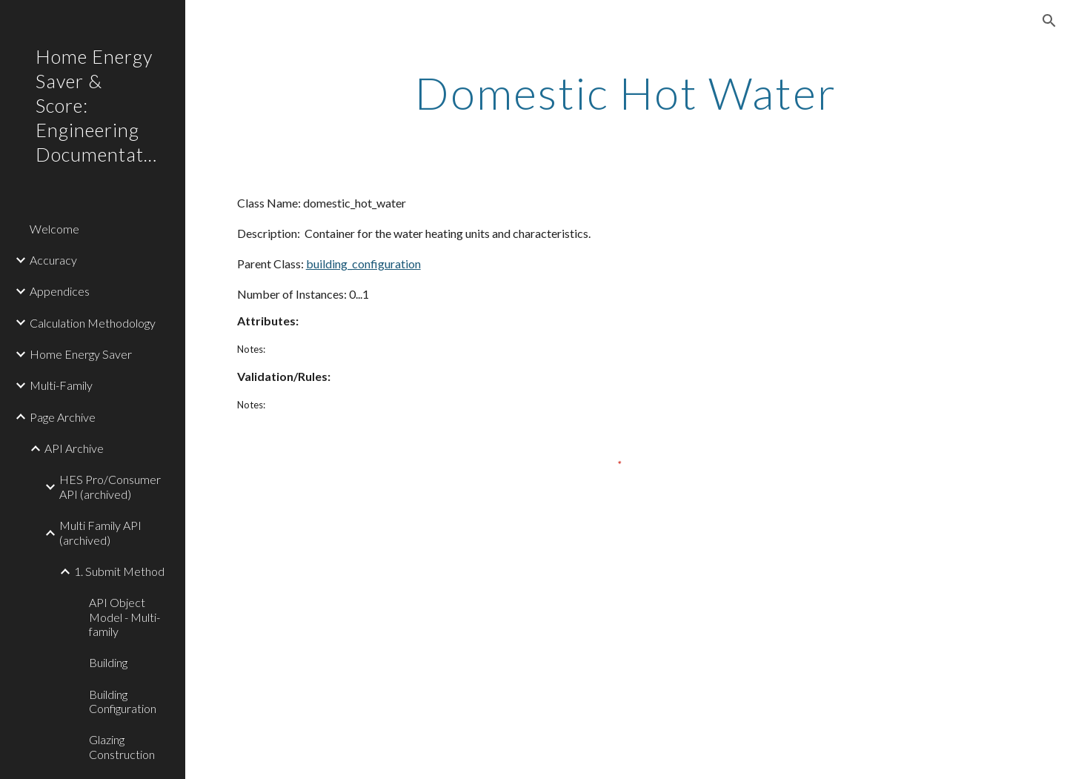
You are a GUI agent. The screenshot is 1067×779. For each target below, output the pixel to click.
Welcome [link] (54, 229)
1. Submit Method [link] (119, 571)
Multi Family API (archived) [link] (100, 532)
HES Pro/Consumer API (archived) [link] (110, 486)
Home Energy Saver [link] (81, 354)
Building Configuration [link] (122, 701)
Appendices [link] (60, 291)
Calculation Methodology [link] (93, 323)
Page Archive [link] (63, 417)
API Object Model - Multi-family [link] (124, 616)
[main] (626, 92)
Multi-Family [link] (61, 385)
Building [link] (108, 662)
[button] (1049, 21)
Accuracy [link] (53, 260)
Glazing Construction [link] (122, 746)
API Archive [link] (74, 448)
